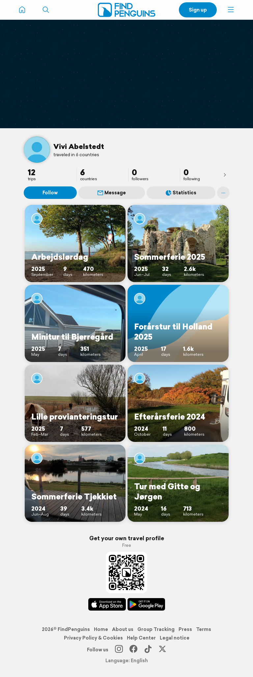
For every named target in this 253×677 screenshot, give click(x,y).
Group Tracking (156, 629)
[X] (162, 649)
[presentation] (224, 174)
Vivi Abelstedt (78, 146)
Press (185, 629)
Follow (50, 192)
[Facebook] (133, 649)
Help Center (141, 638)
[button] (231, 10)
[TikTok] (148, 649)
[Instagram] (119, 649)
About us (122, 629)
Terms (203, 629)
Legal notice (174, 638)
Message (112, 192)
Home (101, 629)
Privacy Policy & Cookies (93, 638)
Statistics (181, 192)
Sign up (198, 9)
